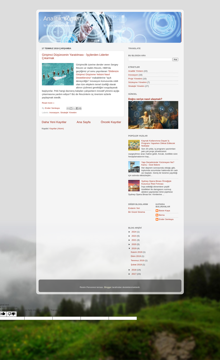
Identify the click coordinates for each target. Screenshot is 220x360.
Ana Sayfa (83, 122)
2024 (134, 232)
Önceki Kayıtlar (111, 122)
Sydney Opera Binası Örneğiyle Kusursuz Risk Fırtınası (156, 182)
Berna (162, 215)
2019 (134, 248)
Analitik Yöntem (63, 18)
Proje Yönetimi (135, 78)
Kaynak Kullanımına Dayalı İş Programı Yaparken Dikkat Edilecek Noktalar (158, 143)
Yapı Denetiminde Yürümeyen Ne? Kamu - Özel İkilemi (157, 163)
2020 (134, 244)
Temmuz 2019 (138, 260)
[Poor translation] (12, 314)
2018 (134, 270)
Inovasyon (54, 112)
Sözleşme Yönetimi (137, 82)
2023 (134, 236)
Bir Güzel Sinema (136, 212)
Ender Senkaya (166, 219)
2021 (134, 240)
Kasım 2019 (137, 252)
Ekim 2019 (136, 256)
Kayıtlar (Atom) (57, 128)
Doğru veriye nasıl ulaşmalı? (145, 99)
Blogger (108, 287)
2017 (134, 274)
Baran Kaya (164, 210)
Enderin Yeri (134, 208)
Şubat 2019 (136, 264)
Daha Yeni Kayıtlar (54, 122)
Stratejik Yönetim (68, 112)
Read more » (48, 103)
